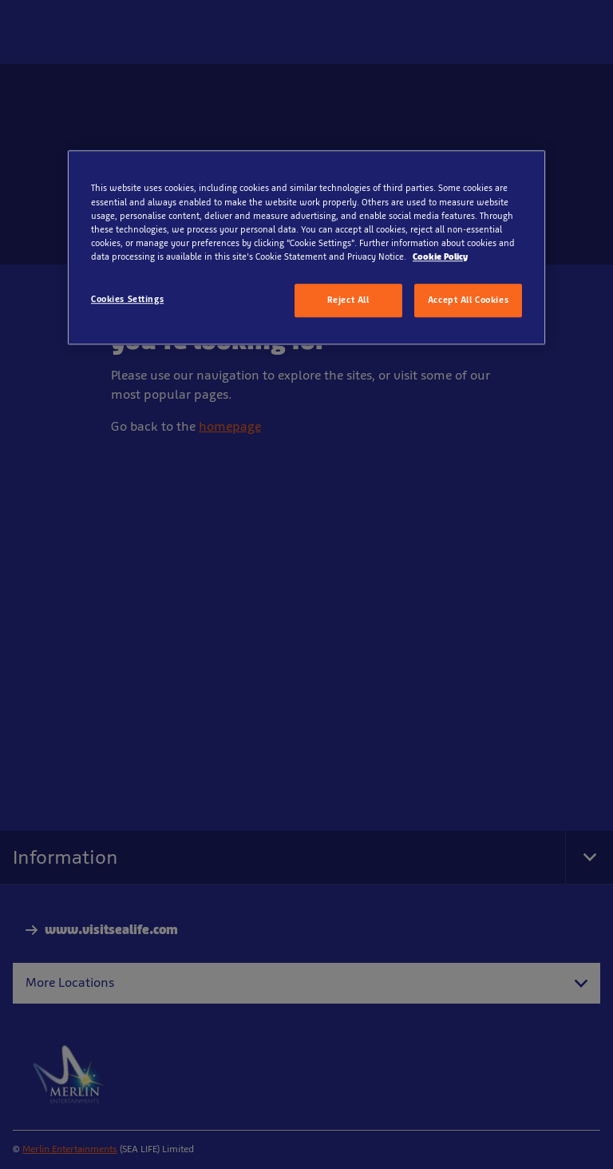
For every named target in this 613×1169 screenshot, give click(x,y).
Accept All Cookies (468, 299)
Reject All (348, 299)
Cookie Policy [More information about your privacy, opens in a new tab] (440, 256)
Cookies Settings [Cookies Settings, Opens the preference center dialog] (127, 298)
